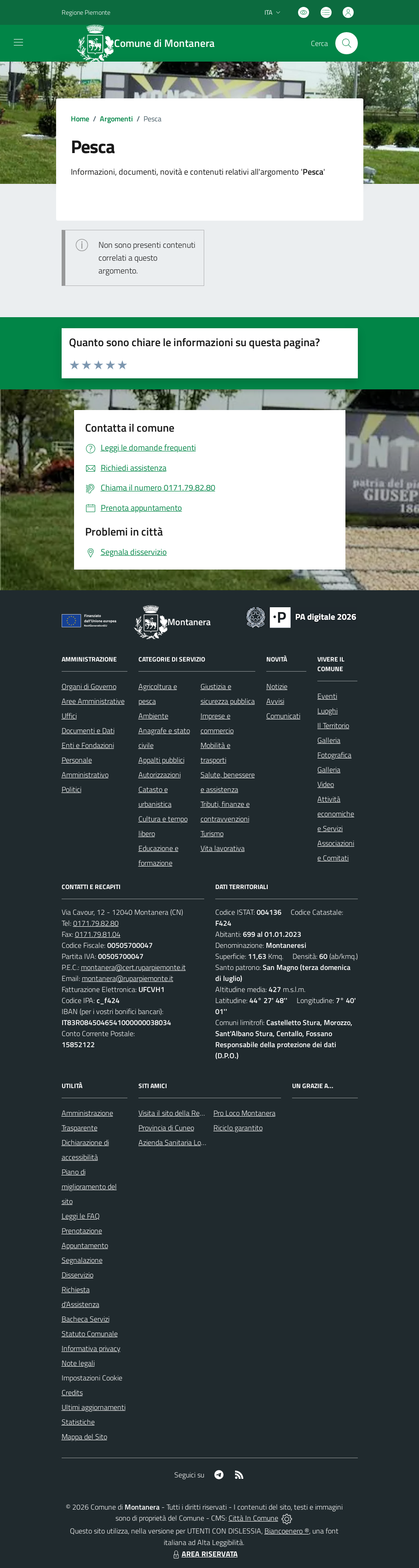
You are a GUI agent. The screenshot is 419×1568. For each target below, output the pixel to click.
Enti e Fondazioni (88, 745)
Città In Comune (253, 1517)
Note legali (78, 1362)
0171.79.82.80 (96, 923)
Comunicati (283, 715)
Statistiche (78, 1421)
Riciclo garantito (238, 1127)
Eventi (327, 695)
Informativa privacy (91, 1348)
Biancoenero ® (286, 1530)
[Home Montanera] (151, 43)
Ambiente (153, 715)
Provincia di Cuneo (166, 1127)
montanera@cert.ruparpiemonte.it (133, 967)
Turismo (212, 833)
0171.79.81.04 (98, 934)
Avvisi (275, 701)
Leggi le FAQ (81, 1215)
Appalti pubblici (161, 759)
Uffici (69, 715)
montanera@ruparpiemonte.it (127, 978)
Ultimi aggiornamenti (94, 1407)
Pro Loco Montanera (244, 1112)
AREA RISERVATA (204, 1553)
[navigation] (18, 42)
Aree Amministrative (93, 701)
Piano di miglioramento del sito (89, 1186)
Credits (72, 1392)
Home (80, 118)
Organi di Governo (89, 686)
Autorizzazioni (159, 774)
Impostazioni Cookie (92, 1377)
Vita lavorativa (223, 848)
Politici (71, 789)
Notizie (276, 686)
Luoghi (327, 710)
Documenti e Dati (88, 730)
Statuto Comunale (90, 1333)
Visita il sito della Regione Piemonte (192, 1112)
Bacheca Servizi (85, 1318)
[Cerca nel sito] (346, 43)
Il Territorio (333, 725)
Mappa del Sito (84, 1436)
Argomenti (116, 118)
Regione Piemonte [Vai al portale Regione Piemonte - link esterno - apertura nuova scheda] (86, 12)
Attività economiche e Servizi (335, 813)
